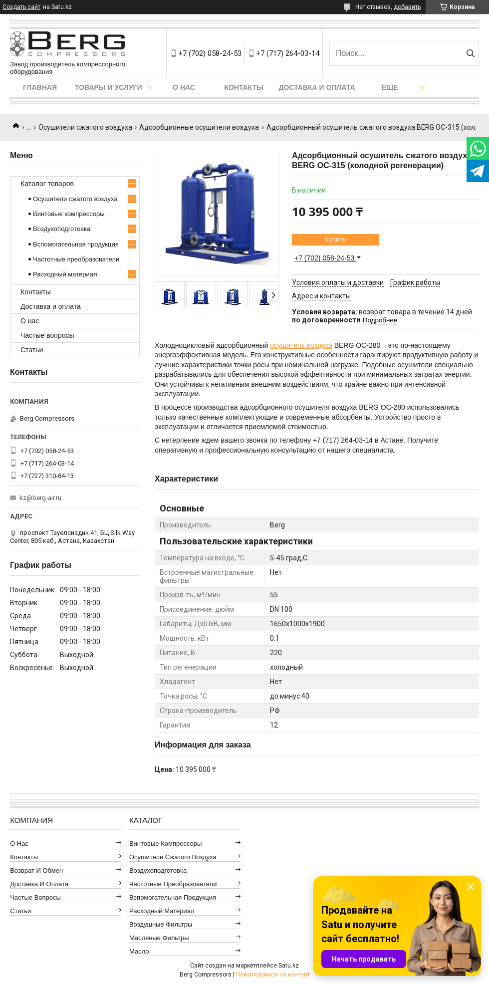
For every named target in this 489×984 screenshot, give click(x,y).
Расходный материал (65, 274)
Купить (335, 240)
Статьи (31, 350)
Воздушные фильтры (160, 924)
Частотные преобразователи (76, 259)
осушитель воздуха (301, 345)
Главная (40, 87)
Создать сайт (21, 6)
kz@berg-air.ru (40, 497)
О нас (184, 87)
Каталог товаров (47, 184)
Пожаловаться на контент (273, 974)
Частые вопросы (47, 335)
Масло (139, 951)
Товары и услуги (108, 87)
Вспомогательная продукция (76, 244)
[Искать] (470, 53)
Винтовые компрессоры (69, 214)
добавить (407, 6)
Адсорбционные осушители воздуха (199, 127)
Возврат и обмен (36, 870)
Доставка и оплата (317, 87)
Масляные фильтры (159, 938)
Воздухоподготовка (61, 229)
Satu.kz (288, 965)
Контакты (243, 87)
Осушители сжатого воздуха (85, 127)
